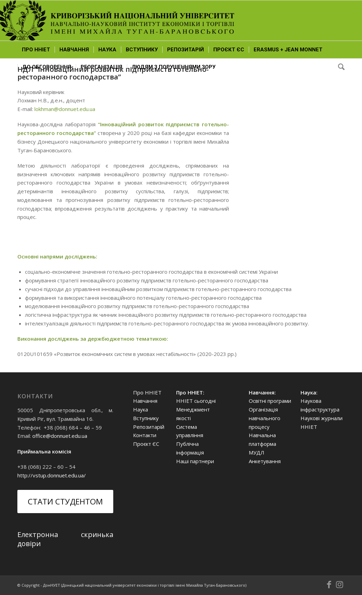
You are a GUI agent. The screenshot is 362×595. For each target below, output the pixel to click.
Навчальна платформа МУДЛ (262, 444)
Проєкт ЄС (146, 443)
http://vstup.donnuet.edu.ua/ (51, 475)
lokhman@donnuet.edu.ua (64, 108)
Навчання (145, 400)
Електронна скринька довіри (65, 539)
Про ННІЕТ (147, 392)
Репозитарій (148, 426)
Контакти (144, 435)
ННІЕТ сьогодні (196, 400)
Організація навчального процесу (264, 418)
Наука (140, 409)
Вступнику (146, 418)
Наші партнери (195, 461)
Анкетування (265, 461)
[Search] (339, 67)
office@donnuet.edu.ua (59, 435)
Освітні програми (270, 400)
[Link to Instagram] (339, 584)
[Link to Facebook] (329, 584)
